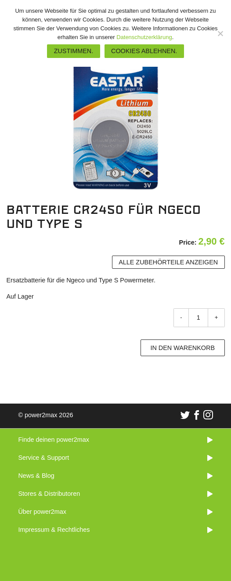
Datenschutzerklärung (144, 37)
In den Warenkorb (182, 347)
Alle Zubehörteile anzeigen (168, 262)
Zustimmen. (74, 50)
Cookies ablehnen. (144, 50)
